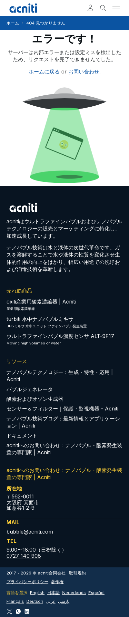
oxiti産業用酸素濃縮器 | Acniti (41, 301)
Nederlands (74, 592)
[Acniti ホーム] (23, 8)
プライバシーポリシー (27, 581)
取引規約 (77, 572)
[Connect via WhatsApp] (18, 611)
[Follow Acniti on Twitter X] (9, 611)
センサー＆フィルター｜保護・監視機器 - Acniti (62, 408)
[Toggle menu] (116, 8)
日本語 (53, 592)
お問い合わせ (83, 71)
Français (15, 601)
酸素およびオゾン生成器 (34, 399)
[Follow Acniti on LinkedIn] (27, 611)
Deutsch (34, 601)
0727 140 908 (23, 556)
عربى (50, 601)
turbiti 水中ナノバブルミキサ (40, 319)
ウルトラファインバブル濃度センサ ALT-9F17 (60, 336)
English (37, 592)
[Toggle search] (103, 8)
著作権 (57, 581)
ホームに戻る (44, 71)
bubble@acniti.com (29, 531)
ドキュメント (21, 435)
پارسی (64, 601)
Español (96, 592)
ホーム (12, 22)
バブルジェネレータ (29, 389)
